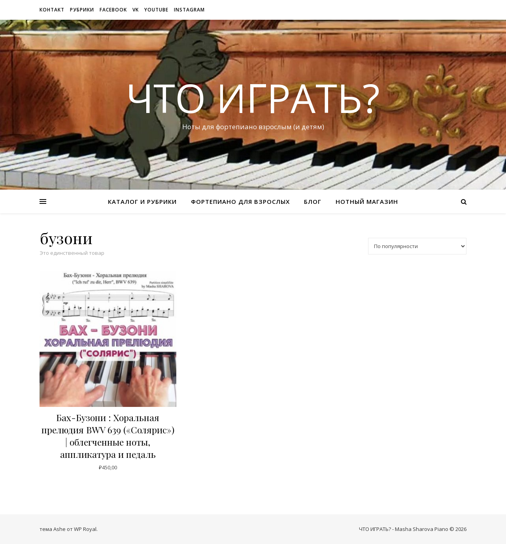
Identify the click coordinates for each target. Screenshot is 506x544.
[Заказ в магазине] (417, 246)
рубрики (82, 9)
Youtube (156, 9)
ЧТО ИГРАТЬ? (253, 97)
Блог (312, 201)
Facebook (113, 9)
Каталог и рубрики (142, 201)
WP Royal (85, 529)
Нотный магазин (367, 201)
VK (135, 9)
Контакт (52, 9)
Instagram (189, 9)
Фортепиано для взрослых (240, 201)
